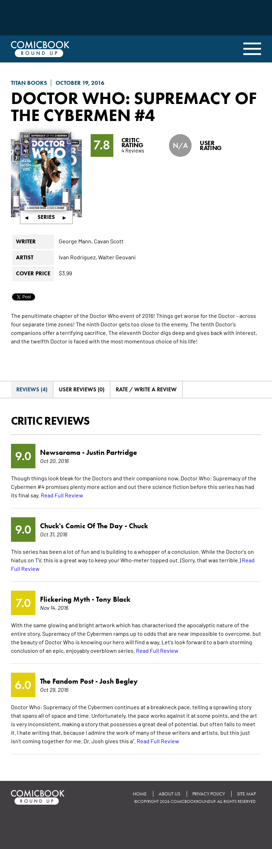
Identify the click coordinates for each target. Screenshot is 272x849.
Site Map (246, 794)
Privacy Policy (208, 794)
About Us (169, 794)
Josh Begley (119, 681)
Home (140, 794)
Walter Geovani (117, 256)
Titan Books (29, 82)
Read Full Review (62, 494)
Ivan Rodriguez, (78, 256)
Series (46, 217)
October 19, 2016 (80, 82)
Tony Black (113, 599)
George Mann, (76, 240)
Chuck (138, 526)
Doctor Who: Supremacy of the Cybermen (134, 106)
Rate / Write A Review (146, 389)
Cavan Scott (109, 240)
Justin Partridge (111, 452)
